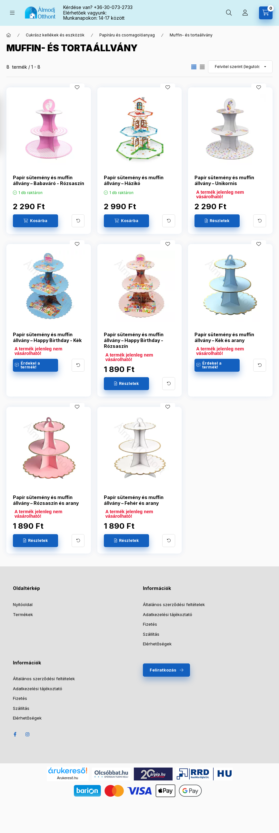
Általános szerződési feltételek (174, 604)
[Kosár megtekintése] (266, 12)
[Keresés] (229, 12)
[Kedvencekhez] (77, 87)
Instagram (27, 734)
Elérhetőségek (157, 643)
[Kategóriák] (12, 13)
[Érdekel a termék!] (35, 365)
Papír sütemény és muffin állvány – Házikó (134, 180)
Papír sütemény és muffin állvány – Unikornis (224, 180)
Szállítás (151, 634)
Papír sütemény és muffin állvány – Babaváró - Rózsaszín (48, 180)
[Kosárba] (35, 220)
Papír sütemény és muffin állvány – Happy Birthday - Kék (47, 337)
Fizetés (150, 624)
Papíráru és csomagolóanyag (127, 35)
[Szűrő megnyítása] (6, 125)
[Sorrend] (240, 66)
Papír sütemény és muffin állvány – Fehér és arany (134, 500)
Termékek (23, 614)
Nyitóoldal (23, 604)
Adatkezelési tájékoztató (167, 614)
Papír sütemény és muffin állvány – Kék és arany (224, 337)
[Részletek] (217, 220)
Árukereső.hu (67, 778)
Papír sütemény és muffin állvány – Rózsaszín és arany (46, 500)
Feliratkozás (163, 669)
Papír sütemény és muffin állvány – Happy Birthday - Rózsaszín (134, 340)
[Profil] (245, 12)
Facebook (14, 734)
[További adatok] (78, 220)
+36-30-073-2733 (113, 7)
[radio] (202, 66)
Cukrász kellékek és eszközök (55, 35)
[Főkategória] (8, 35)
